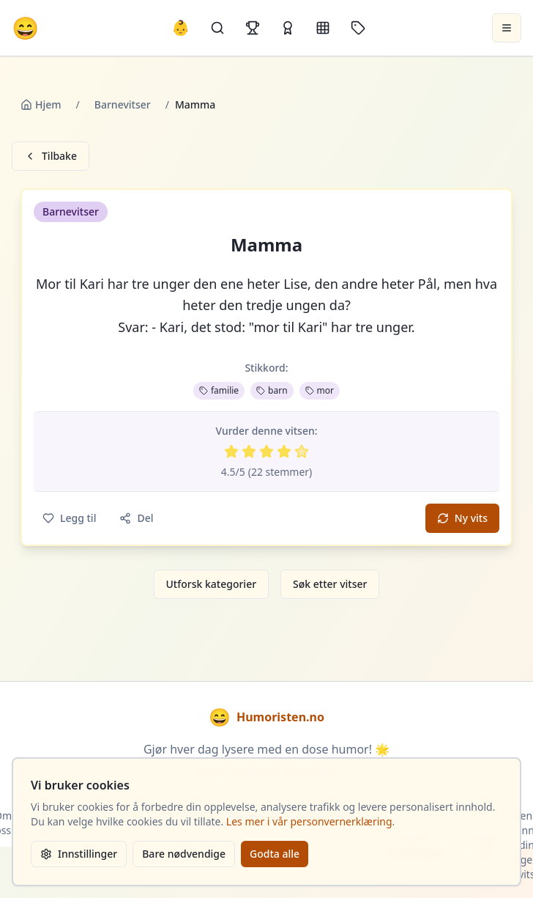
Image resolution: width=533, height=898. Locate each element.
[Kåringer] (288, 28)
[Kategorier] (323, 28)
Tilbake (50, 156)
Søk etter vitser (330, 584)
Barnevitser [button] (70, 211)
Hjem (40, 104)
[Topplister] (252, 28)
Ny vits (462, 518)
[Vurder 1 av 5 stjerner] (231, 451)
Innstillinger (78, 854)
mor (319, 390)
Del (136, 518)
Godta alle (274, 854)
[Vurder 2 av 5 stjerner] (249, 451)
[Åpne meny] (506, 28)
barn (271, 390)
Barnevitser (122, 104)
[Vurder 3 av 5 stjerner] (266, 451)
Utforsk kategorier (211, 584)
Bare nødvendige (183, 854)
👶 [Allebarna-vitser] (180, 27)
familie (219, 390)
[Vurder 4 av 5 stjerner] (284, 451)
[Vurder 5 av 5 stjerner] (301, 451)
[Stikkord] (358, 28)
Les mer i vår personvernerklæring (309, 821)
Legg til (69, 518)
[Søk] (217, 28)
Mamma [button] (266, 245)
